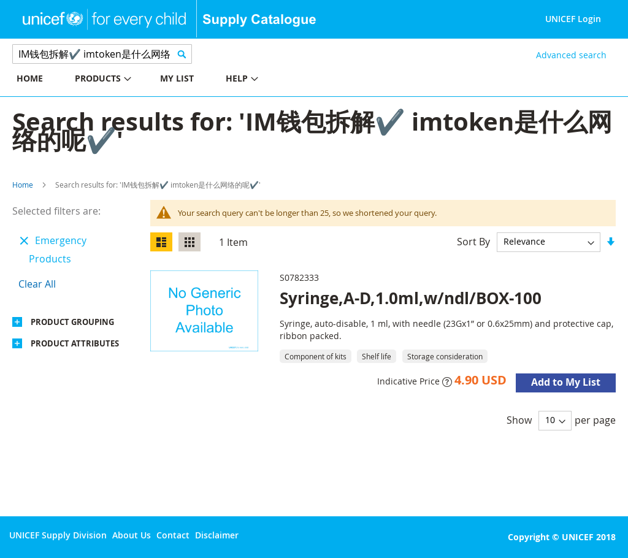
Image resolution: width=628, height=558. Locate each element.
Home (22, 184)
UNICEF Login (573, 19)
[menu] (157, 80)
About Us (131, 535)
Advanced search (571, 55)
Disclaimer (217, 535)
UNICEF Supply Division (58, 535)
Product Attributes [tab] (75, 343)
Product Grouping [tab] (72, 321)
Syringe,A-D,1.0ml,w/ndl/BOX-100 (411, 298)
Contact (173, 535)
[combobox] (102, 54)
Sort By (473, 241)
